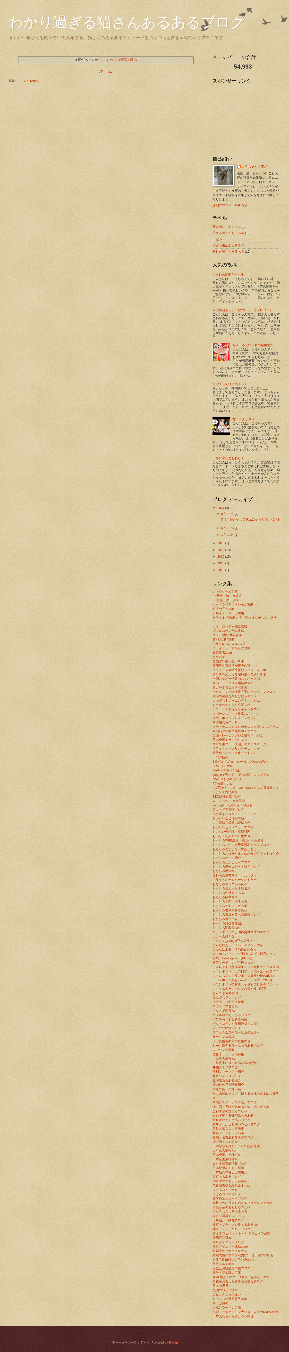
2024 (221, 508)
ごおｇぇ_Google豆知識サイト (234, 941)
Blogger (174, 1342)
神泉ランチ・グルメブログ (231, 1229)
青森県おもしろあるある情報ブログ (237, 1281)
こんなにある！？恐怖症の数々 (234, 949)
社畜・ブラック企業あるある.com (236, 1224)
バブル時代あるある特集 (229, 1019)
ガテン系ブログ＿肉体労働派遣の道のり (240, 932)
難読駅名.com (222, 652)
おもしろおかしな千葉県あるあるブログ (240, 845)
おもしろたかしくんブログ (231, 862)
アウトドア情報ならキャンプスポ (236, 709)
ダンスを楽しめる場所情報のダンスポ (239, 674)
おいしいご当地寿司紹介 (229, 818)
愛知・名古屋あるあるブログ (233, 1137)
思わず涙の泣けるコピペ (229, 1111)
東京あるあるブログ (226, 1176)
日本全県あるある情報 (228, 1168)
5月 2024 (228, 528)
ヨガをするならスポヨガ (229, 687)
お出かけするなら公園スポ (231, 705)
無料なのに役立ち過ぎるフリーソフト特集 (242, 1203)
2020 (221, 550)
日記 (215, 239)
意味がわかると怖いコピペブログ (236, 1124)
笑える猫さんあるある (228, 233)
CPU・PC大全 (222, 766)
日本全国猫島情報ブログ (229, 1163)
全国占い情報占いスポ (228, 661)
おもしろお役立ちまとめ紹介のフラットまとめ (245, 853)
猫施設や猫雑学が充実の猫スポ (234, 665)
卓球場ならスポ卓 (225, 722)
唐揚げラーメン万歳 (226, 1307)
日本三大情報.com (225, 1150)
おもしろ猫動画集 (225, 897)
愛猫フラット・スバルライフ (233, 1133)
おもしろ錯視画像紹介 (228, 923)
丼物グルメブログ (225, 1067)
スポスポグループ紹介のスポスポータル (240, 744)
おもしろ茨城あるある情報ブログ (236, 914)
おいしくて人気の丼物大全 (231, 836)
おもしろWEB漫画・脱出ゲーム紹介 (238, 840)
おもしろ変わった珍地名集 (231, 888)
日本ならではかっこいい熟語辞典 (236, 1146)
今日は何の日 (221, 1303)
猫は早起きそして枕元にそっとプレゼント (242, 310)
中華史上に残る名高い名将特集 (234, 1063)
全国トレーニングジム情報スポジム (237, 735)
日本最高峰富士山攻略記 (229, 1172)
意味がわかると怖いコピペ (231, 1120)
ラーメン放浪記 (223, 1037)
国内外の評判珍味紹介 (228, 1085)
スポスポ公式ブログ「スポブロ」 (236, 718)
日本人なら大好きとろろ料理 (233, 1316)
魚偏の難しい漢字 (225, 1290)
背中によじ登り (243, 419)
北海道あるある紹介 (226, 1080)
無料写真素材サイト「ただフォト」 (237, 875)
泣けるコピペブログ (226, 1194)
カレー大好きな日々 (226, 936)
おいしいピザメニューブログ (233, 827)
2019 (221, 556)
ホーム (105, 71)
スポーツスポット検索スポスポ (234, 713)
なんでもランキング (226, 997)
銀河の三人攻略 (223, 609)
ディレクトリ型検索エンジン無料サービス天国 (245, 967)
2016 (221, 570)
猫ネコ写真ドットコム (228, 1216)
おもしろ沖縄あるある (228, 893)
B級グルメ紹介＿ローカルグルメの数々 (240, 761)
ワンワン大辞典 (223, 1050)
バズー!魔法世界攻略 (227, 635)
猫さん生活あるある (226, 245)
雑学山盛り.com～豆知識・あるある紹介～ (242, 1277)
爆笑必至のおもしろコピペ (231, 1207)
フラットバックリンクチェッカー (236, 748)
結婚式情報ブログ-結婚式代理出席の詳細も (242, 1255)
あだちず (218, 657)
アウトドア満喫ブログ (228, 809)
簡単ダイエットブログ (228, 1242)
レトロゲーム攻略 (225, 591)
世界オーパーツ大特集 (228, 1054)
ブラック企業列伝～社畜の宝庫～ (236, 1032)
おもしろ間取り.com (226, 927)
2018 (221, 563)
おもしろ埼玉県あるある (229, 884)
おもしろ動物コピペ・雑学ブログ (236, 866)
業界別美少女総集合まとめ (231, 1185)
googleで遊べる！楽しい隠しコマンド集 (240, 774)
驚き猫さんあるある (226, 227)
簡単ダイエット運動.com (230, 1246)
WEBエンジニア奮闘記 (228, 801)
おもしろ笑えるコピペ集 (229, 906)
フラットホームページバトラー (234, 879)
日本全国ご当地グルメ (228, 1155)
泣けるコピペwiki (224, 1190)
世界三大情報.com (225, 1058)
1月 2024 (228, 534)
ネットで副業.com (225, 1010)
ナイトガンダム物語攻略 (229, 626)
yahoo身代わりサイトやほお (232, 805)
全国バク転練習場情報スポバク (234, 731)
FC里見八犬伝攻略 (225, 600)
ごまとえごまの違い (226, 1294)
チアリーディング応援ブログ (233, 962)
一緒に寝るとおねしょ (228, 458)
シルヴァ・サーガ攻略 (228, 613)
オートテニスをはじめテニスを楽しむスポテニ (245, 726)
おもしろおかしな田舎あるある (234, 849)
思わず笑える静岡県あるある (233, 1115)
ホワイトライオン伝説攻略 (231, 648)
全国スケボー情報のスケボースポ (236, 678)
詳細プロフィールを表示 (229, 205)
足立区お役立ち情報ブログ (231, 1268)
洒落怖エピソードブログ (229, 1198)
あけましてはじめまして (229, 384)
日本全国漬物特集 (225, 1159)
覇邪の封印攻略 (223, 639)
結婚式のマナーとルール (229, 1251)
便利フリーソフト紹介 (228, 1071)
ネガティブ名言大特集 (228, 1002)
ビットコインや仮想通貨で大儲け (236, 1023)
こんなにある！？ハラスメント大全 (237, 945)
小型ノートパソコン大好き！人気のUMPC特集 (245, 1312)
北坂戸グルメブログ (226, 1076)
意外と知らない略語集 (228, 1128)
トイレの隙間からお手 (228, 274)
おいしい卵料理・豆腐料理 (231, 831)
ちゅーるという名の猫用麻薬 (252, 345)
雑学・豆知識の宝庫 (226, 1272)
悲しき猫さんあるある (228, 251)
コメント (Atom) (28, 81)
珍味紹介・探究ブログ (228, 1220)
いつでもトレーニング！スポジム (236, 700)
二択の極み (220, 757)
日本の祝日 (220, 1286)
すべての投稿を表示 (121, 60)
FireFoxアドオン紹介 (227, 770)
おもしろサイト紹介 (226, 858)
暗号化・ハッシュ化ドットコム (234, 753)
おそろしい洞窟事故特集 (229, 1299)
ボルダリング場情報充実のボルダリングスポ (244, 692)
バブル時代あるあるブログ (231, 1015)
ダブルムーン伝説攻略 (228, 630)
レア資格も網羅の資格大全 (231, 822)
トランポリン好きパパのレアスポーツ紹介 (242, 980)
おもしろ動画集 (223, 871)
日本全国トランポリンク (229, 740)
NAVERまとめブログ (227, 779)
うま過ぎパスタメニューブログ (234, 814)
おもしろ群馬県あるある (229, 910)
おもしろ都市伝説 (225, 919)
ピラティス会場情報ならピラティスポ (239, 670)
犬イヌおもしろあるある (229, 1211)
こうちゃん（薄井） (256, 166)
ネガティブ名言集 (225, 1006)
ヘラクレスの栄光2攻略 (229, 644)
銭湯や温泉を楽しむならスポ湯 (234, 696)
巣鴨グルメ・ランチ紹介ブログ (234, 1102)
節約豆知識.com (223, 1238)
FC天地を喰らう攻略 (227, 596)
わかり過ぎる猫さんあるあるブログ (126, 22)
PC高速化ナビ (222, 783)
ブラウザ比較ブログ (226, 1028)
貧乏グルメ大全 (223, 1264)
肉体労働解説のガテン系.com (233, 1259)
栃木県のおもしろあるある (231, 1181)
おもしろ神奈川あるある (229, 901)
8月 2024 (228, 514)
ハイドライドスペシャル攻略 (233, 604)
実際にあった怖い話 (226, 1089)
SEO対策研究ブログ (226, 796)
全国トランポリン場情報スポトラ (236, 683)
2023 (221, 543)
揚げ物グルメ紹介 (225, 1142)
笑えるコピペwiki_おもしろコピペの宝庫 (241, 1233)
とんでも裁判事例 (225, 993)
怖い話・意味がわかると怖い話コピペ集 (240, 1107)
